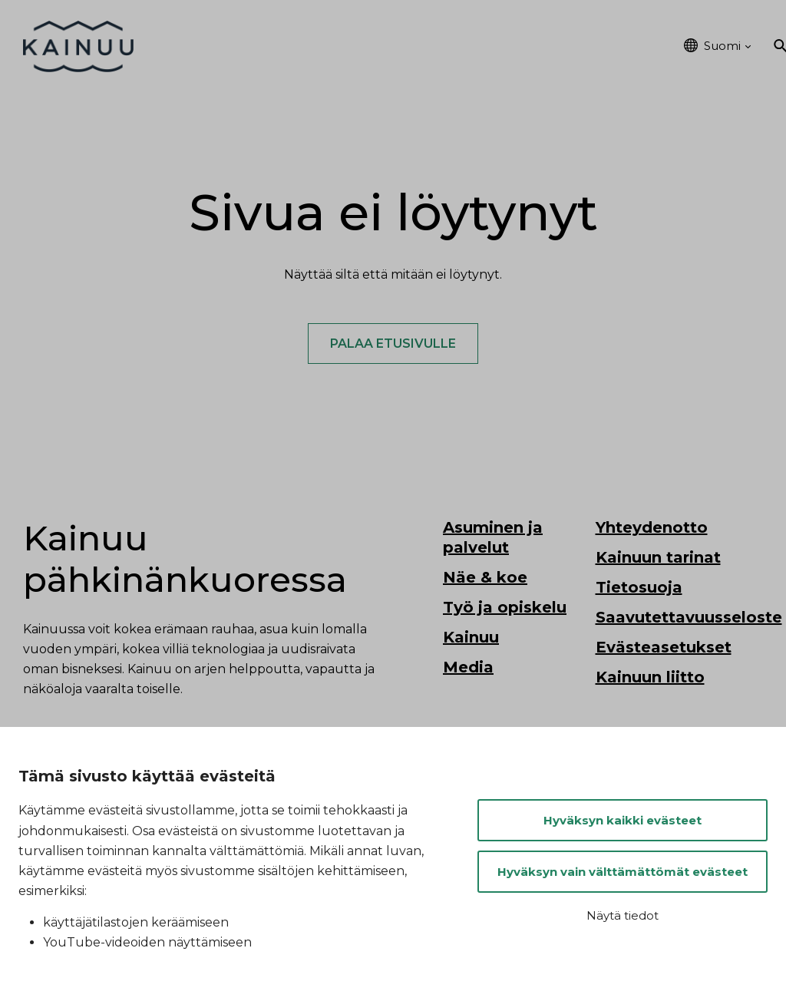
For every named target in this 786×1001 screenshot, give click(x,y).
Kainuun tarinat (658, 559)
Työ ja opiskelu (471, 46)
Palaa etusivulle (393, 344)
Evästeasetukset (664, 648)
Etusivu (176, 46)
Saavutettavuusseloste (689, 619)
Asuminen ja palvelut (274, 46)
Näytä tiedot (622, 915)
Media (468, 668)
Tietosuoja (639, 589)
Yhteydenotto (652, 529)
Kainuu (642, 46)
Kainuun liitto (650, 678)
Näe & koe (381, 46)
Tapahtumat (568, 46)
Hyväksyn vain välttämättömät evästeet (622, 871)
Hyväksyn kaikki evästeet (622, 820)
